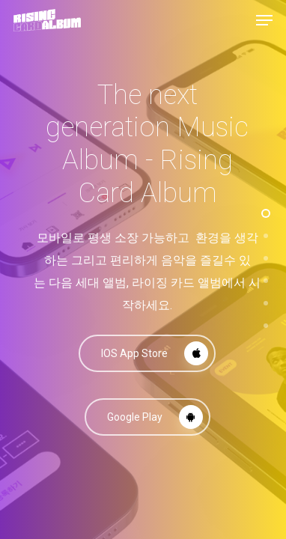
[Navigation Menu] (264, 20)
